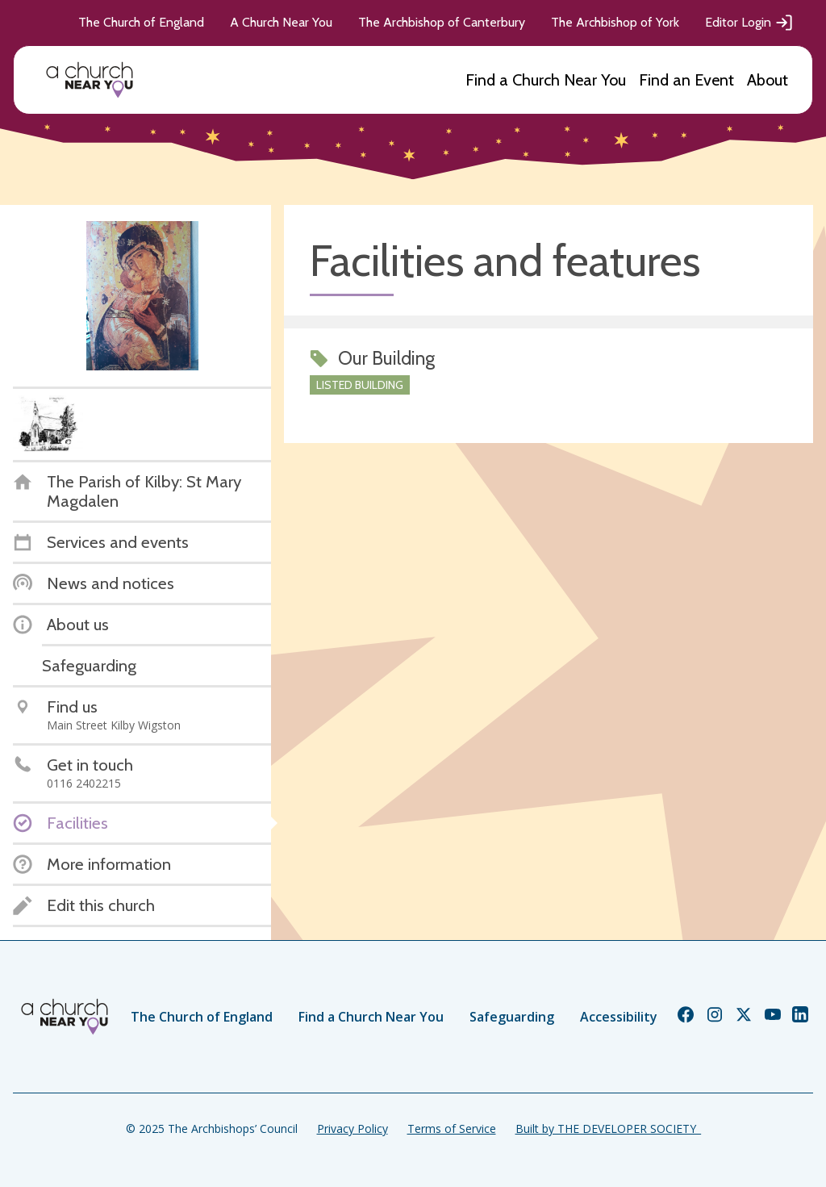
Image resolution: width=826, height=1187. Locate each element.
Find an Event (686, 80)
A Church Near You (281, 22)
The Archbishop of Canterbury (441, 22)
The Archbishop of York (615, 22)
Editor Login (749, 22)
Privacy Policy (352, 1128)
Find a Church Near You (545, 80)
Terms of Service (451, 1128)
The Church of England (141, 22)
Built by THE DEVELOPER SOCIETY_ (608, 1128)
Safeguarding (511, 1017)
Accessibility (618, 1017)
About (767, 80)
